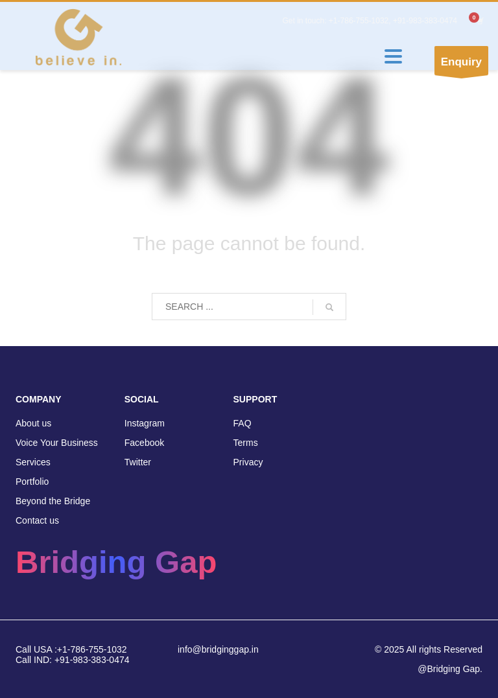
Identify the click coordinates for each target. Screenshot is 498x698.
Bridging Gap (116, 561)
